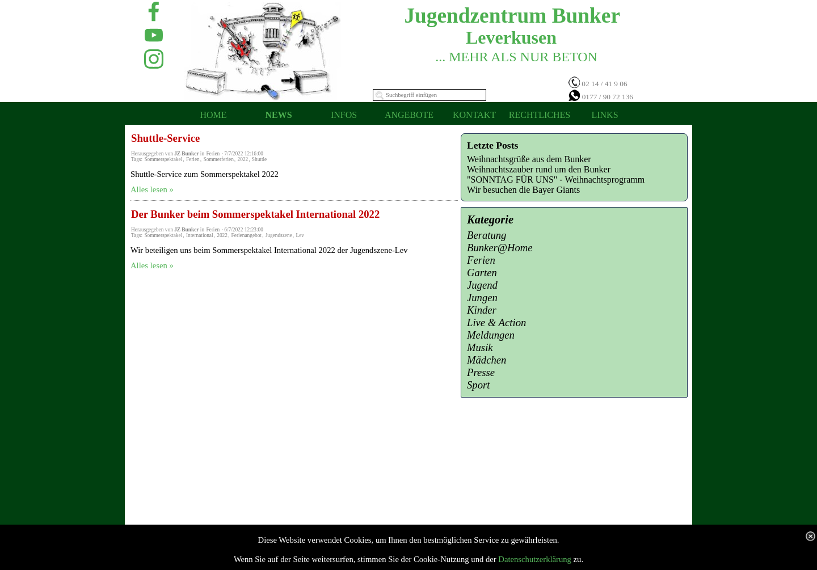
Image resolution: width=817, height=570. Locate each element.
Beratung (486, 235)
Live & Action (496, 322)
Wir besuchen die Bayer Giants (523, 190)
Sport (478, 385)
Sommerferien (218, 159)
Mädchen (486, 360)
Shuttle (259, 159)
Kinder (481, 310)
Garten (482, 272)
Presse (481, 372)
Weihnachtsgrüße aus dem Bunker (529, 159)
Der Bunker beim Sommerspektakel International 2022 (255, 214)
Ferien (193, 159)
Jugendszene (279, 235)
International (199, 235)
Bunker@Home (500, 248)
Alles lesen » (152, 189)
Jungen (482, 297)
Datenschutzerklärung (534, 559)
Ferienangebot (246, 235)
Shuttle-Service (165, 138)
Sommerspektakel (163, 159)
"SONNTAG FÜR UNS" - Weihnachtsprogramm (556, 179)
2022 (242, 159)
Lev (300, 235)
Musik (480, 347)
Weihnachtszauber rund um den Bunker (538, 169)
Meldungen (491, 335)
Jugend (482, 285)
